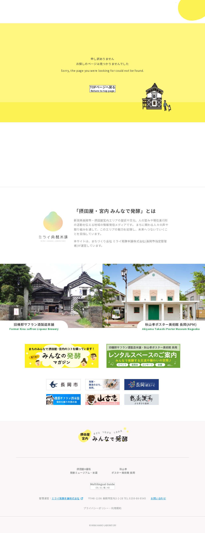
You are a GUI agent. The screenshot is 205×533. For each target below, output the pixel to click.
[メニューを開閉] (192, 10)
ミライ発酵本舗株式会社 (67, 498)
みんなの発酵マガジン (121, 438)
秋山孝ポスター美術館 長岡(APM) (75, 438)
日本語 (166, 5)
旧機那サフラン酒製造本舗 (70, 430)
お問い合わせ (158, 498)
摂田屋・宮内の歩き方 (121, 430)
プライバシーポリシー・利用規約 (102, 508)
